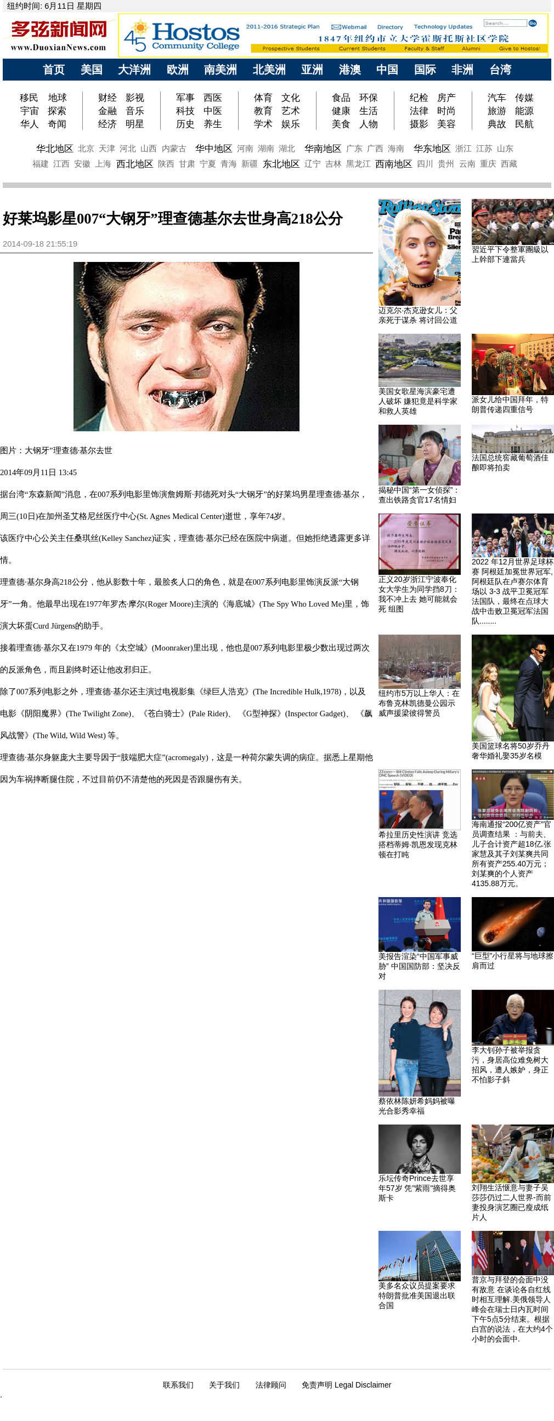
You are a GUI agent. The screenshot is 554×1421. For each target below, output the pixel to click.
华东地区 (432, 148)
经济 (107, 123)
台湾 (500, 70)
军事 (185, 97)
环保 (368, 97)
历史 (185, 123)
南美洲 (220, 70)
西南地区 (393, 163)
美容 (446, 123)
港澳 (350, 70)
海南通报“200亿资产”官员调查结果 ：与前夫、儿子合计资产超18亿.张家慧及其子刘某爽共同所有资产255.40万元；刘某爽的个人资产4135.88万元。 (511, 854)
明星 (135, 123)
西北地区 (135, 163)
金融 (107, 110)
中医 (212, 110)
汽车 (497, 97)
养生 (212, 123)
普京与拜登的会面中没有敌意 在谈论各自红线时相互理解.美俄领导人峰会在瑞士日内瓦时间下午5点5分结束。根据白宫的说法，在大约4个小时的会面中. (512, 1309)
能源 (524, 110)
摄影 (419, 123)
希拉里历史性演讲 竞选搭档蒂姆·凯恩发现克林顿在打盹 (417, 844)
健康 (341, 110)
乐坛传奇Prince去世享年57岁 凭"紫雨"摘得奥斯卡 (417, 1188)
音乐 (135, 110)
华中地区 (214, 148)
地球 (57, 97)
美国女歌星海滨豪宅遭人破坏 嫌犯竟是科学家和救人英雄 (417, 401)
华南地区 (323, 148)
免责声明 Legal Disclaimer (346, 1384)
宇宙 (29, 110)
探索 (57, 110)
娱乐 (290, 123)
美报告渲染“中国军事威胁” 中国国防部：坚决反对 (419, 966)
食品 (341, 97)
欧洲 (178, 70)
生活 (368, 110)
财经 (107, 97)
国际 (425, 70)
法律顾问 (271, 1384)
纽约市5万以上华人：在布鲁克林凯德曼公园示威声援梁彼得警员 (419, 703)
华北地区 (55, 148)
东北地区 (281, 163)
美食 (341, 123)
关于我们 (224, 1384)
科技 (185, 110)
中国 (387, 70)
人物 (368, 123)
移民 (30, 97)
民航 (524, 123)
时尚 (446, 110)
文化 (290, 97)
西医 (212, 97)
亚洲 (312, 70)
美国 (92, 70)
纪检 (419, 97)
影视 (135, 97)
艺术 (290, 110)
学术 (263, 123)
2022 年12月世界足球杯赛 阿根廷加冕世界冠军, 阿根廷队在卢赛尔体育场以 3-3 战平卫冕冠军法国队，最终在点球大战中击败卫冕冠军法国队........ (512, 591)
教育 (263, 110)
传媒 (524, 97)
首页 (54, 70)
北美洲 (269, 70)
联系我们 (178, 1384)
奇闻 (57, 123)
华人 (29, 123)
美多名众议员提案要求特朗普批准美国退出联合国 (416, 1295)
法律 (419, 110)
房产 (446, 97)
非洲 (462, 70)
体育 (263, 97)
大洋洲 (134, 70)
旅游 (497, 110)
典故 (497, 123)
